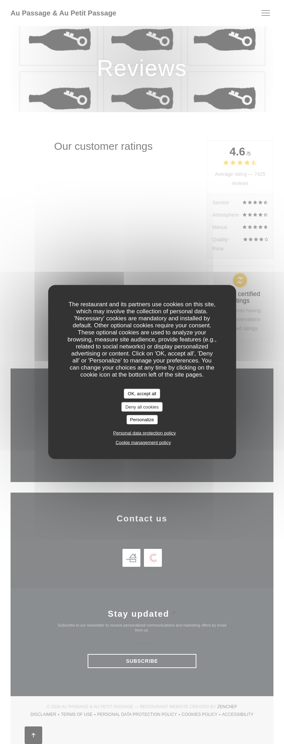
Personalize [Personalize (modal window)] (142, 419)
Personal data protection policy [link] (144, 432)
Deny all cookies (142, 406)
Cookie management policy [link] (143, 442)
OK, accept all (142, 393)
